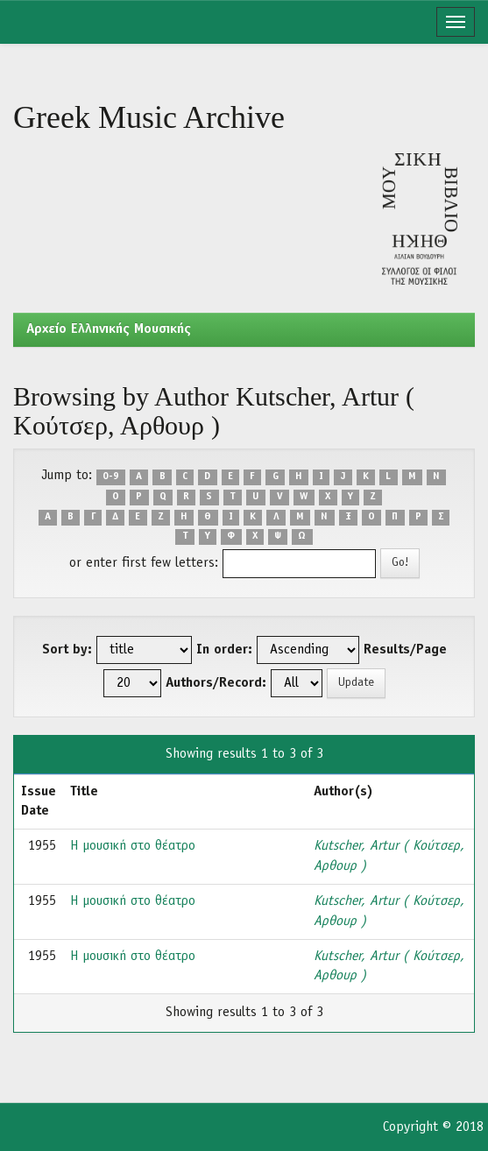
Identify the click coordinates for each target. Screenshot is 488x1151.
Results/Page (405, 650)
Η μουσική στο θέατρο (132, 846)
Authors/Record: (216, 683)
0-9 (111, 476)
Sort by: (67, 650)
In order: (224, 650)
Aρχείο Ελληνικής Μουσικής (108, 329)
